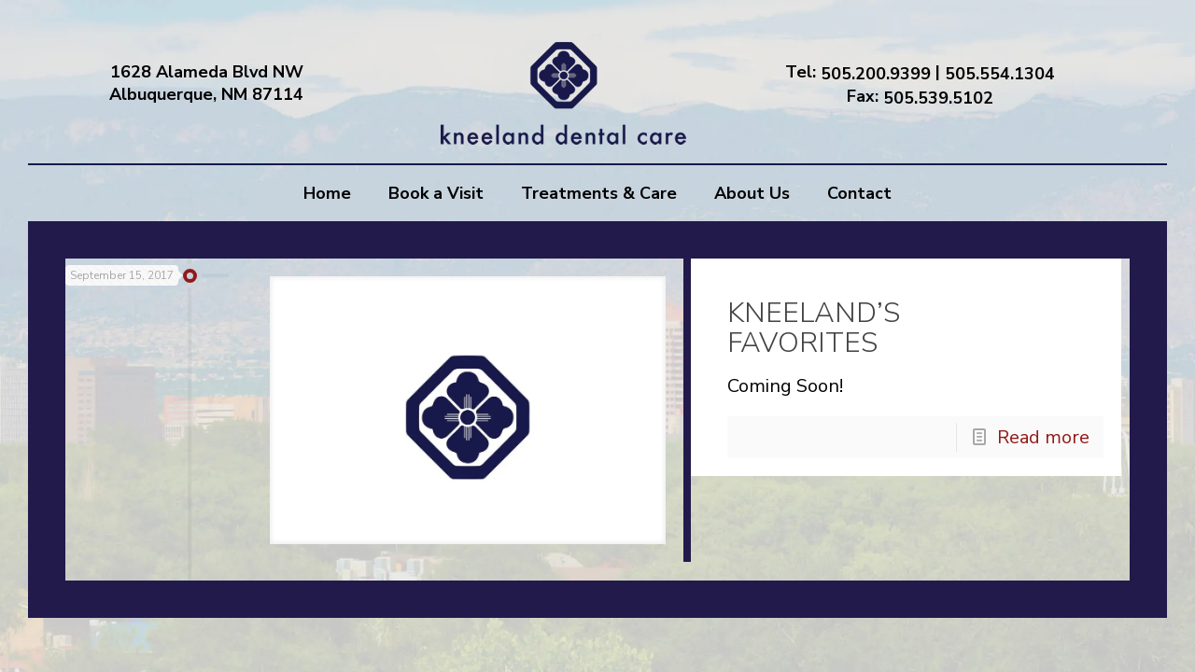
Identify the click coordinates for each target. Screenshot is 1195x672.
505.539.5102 (938, 97)
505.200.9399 (876, 74)
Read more (1043, 437)
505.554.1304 (1000, 74)
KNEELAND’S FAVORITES (914, 328)
